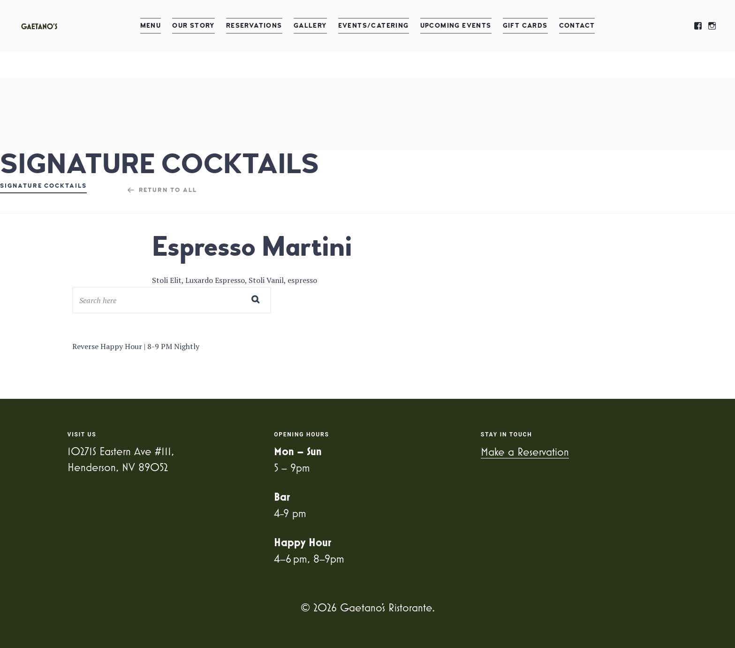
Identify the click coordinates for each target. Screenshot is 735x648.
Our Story (193, 26)
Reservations (254, 26)
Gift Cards (525, 26)
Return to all (168, 190)
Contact (577, 26)
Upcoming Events (456, 26)
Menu (150, 26)
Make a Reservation (525, 451)
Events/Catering (373, 26)
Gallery (310, 26)
